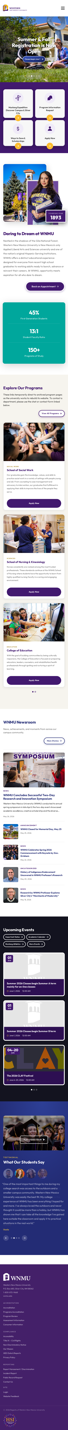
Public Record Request (12, 1377)
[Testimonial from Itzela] (14, 1238)
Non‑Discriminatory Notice (14, 1345)
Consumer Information (13, 1324)
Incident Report (10, 1373)
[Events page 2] (34, 1089)
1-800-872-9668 (10, 1292)
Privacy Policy (9, 1357)
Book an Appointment (45, 286)
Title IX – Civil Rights (12, 1340)
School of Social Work (20, 470)
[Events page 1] (31, 1089)
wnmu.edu (7, 1296)
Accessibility (8, 1336)
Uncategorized (28, 868)
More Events (36, 944)
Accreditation (9, 1307)
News (6, 791)
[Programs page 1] (33, 691)
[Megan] (31, 1174)
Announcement (28, 825)
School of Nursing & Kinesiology (26, 562)
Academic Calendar (38, 937)
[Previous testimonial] (6, 1238)
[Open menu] (62, 8)
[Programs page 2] (35, 691)
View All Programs (52, 413)
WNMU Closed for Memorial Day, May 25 (40, 829)
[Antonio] (8, 1174)
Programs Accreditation (13, 1312)
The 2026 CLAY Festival (20, 1075)
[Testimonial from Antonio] (11, 1238)
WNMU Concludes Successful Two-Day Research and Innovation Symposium (29, 797)
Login (5, 1392)
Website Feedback (11, 1396)
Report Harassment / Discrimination (18, 1369)
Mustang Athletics (14, 944)
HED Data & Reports (12, 1353)
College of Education (19, 650)
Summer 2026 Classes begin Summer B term (31, 1031)
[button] (29, 76)
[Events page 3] (36, 1089)
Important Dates (14, 937)
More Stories (54, 741)
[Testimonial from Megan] (16, 1238)
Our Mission (8, 1349)
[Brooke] (42, 1174)
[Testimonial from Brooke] (19, 1238)
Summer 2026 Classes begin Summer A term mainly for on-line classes (31, 985)
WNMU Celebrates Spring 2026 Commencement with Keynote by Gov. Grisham (39, 852)
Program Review (10, 1316)
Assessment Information (13, 1320)
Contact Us (8, 1382)
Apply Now (34, 503)
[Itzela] (20, 1174)
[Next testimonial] (24, 1238)
